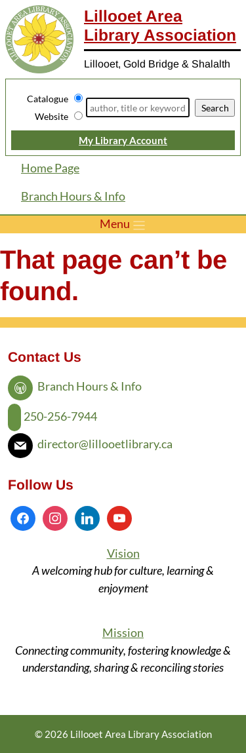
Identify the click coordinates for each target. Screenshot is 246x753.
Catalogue (47, 98)
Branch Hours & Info (73, 196)
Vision (123, 553)
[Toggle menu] (123, 224)
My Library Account (123, 140)
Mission (123, 633)
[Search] (138, 107)
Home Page (50, 168)
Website (51, 116)
